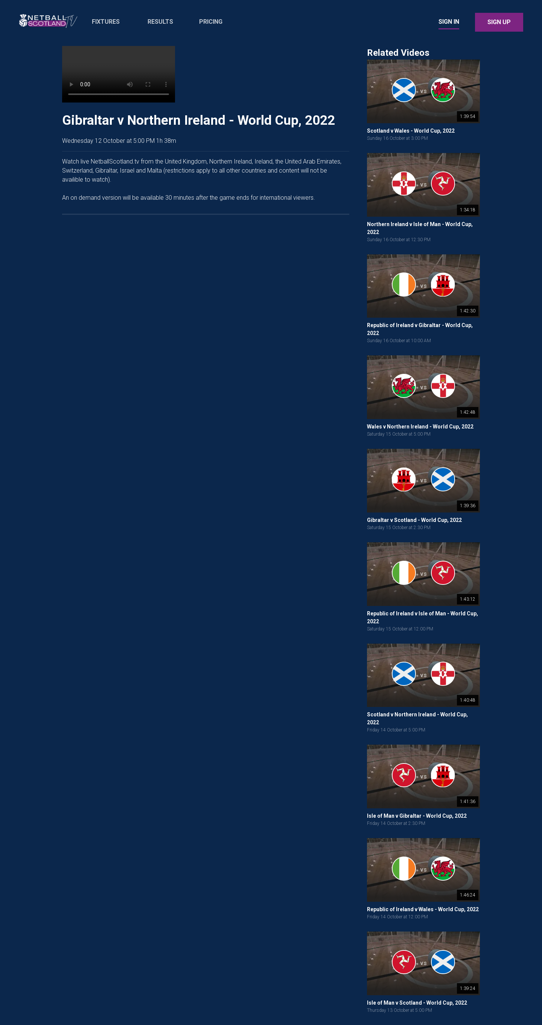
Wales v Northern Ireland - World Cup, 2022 (420, 427)
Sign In (448, 21)
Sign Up (499, 22)
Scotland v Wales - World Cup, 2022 (411, 131)
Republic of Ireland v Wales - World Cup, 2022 (423, 909)
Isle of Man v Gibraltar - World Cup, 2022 (417, 816)
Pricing (210, 21)
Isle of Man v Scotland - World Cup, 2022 (417, 1003)
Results (160, 21)
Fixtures (106, 21)
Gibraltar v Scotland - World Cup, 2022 (414, 520)
